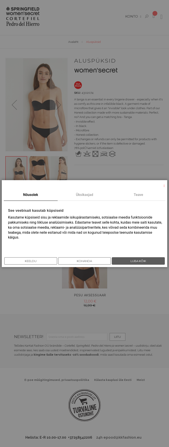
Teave (138, 195)
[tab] (31, 195)
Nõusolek (30, 195)
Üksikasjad (84, 195)
